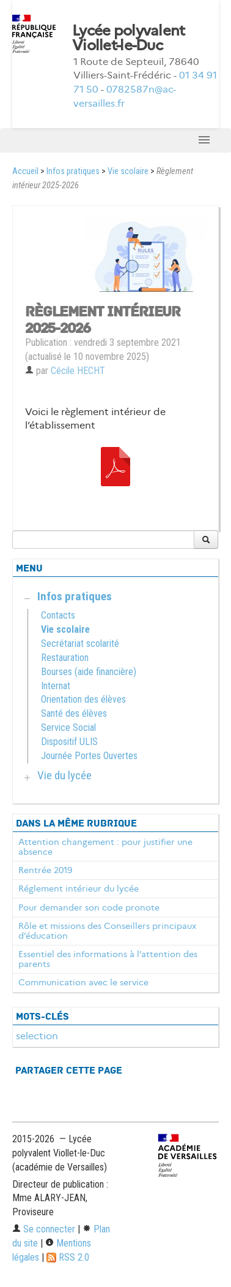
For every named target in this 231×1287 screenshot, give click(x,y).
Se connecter (43, 1229)
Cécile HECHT (78, 370)
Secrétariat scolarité (80, 643)
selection (37, 1036)
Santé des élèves (74, 713)
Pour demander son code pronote (89, 907)
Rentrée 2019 (45, 870)
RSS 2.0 (67, 1257)
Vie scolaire (128, 171)
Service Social (68, 727)
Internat (55, 686)
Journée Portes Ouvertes (89, 756)
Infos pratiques (73, 171)
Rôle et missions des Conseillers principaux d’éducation (107, 930)
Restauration (65, 657)
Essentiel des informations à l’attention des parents (107, 959)
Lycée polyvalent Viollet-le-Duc (128, 38)
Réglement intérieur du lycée (78, 888)
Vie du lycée (64, 775)
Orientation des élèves (83, 699)
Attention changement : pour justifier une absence (105, 846)
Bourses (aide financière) (88, 672)
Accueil (25, 171)
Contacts (58, 615)
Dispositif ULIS (69, 741)
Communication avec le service (83, 982)
